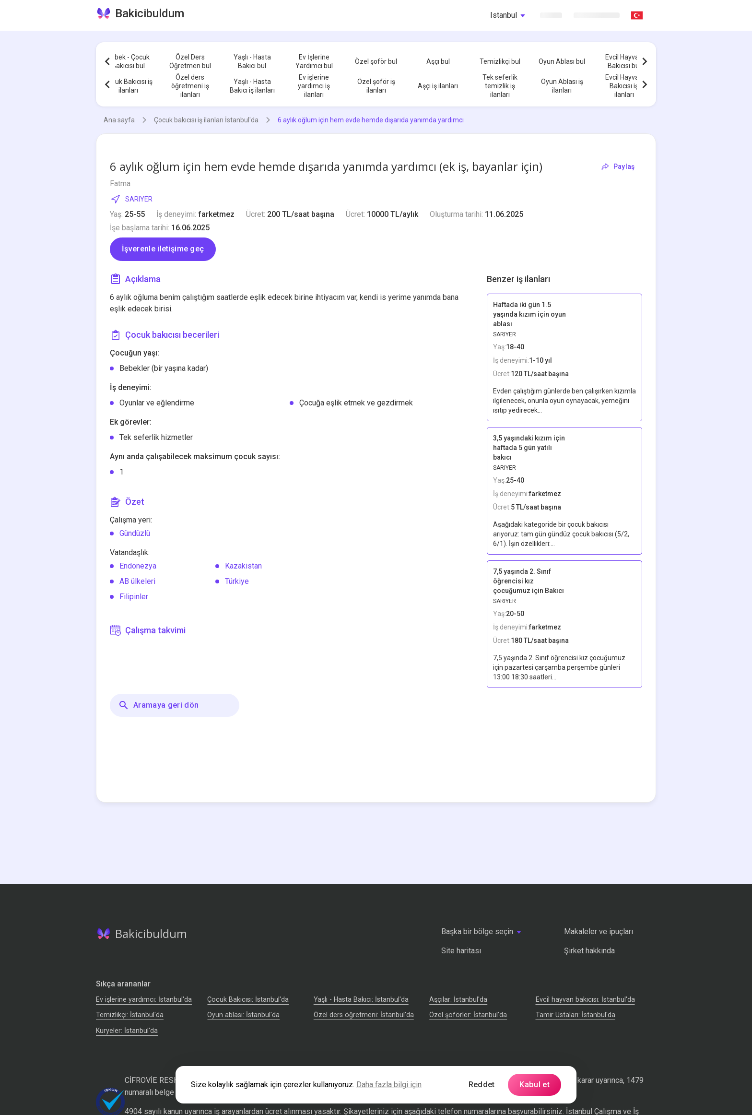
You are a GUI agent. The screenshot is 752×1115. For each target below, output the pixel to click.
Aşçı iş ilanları (438, 86)
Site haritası (461, 950)
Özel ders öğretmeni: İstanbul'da (364, 1015)
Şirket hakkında (589, 950)
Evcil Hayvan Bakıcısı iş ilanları (624, 85)
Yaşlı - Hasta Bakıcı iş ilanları (252, 86)
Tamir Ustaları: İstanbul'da (575, 1015)
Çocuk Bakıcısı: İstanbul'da (248, 999)
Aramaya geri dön (158, 705)
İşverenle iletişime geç (163, 248)
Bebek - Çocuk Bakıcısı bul (128, 61)
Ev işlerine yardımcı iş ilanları (314, 85)
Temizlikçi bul (500, 61)
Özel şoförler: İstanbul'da (468, 1015)
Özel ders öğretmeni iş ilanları (190, 85)
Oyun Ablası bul (562, 61)
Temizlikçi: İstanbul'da (130, 1015)
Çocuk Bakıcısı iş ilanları (128, 86)
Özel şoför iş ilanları (376, 86)
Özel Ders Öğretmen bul (190, 61)
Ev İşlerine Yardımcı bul (314, 61)
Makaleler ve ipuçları (598, 931)
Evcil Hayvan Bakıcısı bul (624, 61)
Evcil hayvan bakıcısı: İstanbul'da (585, 999)
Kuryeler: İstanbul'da (127, 1030)
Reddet (482, 1084)
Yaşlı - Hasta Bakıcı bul (252, 61)
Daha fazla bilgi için (389, 1084)
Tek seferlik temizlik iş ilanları (499, 85)
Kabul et (534, 1084)
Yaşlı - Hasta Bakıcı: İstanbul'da (361, 999)
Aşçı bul (438, 61)
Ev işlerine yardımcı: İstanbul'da (144, 999)
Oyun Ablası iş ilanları (562, 86)
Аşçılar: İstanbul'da (458, 999)
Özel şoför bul (376, 61)
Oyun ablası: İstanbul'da (243, 1015)
